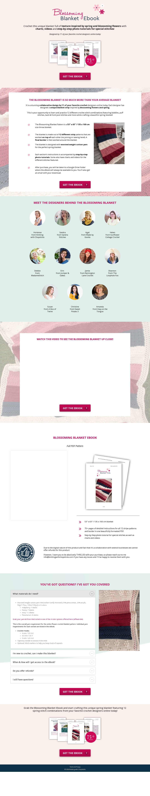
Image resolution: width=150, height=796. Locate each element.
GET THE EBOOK (75, 76)
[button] (92, 593)
